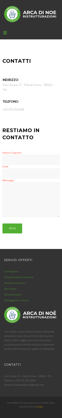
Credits (39, 406)
